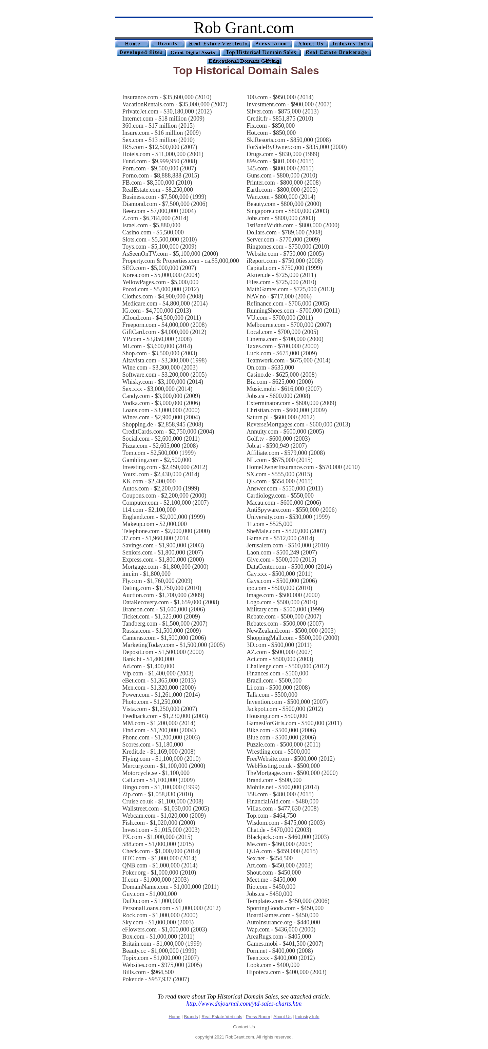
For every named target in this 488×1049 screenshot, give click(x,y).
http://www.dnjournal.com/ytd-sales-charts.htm (243, 1003)
